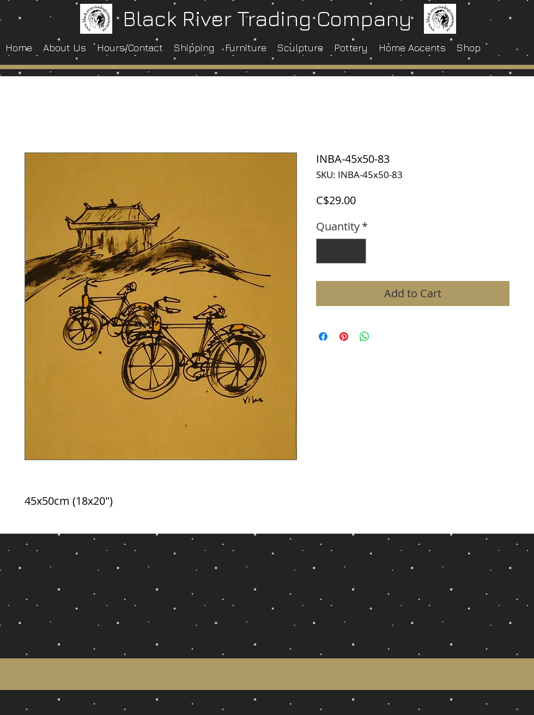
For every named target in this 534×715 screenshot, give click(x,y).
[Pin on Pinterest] (343, 336)
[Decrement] (327, 251)
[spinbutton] (341, 251)
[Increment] (355, 251)
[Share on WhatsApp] (364, 336)
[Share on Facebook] (323, 336)
